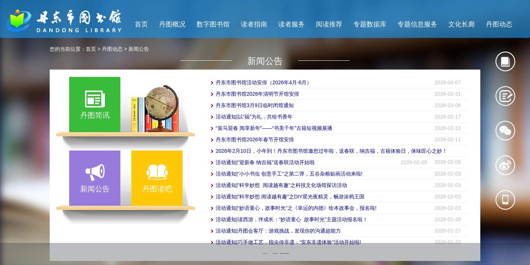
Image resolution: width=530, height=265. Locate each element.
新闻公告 (138, 49)
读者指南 (254, 24)
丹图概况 (172, 24)
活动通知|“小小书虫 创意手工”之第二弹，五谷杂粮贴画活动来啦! (289, 174)
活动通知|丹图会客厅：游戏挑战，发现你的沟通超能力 (278, 231)
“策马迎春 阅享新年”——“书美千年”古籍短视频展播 (274, 128)
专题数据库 (369, 24)
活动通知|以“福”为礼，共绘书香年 (254, 117)
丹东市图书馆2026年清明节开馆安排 (257, 94)
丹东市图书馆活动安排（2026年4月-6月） (264, 82)
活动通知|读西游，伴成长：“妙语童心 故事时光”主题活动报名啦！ (292, 219)
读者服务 (291, 24)
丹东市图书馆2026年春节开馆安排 (255, 139)
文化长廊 (461, 24)
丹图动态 (499, 24)
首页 (141, 24)
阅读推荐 (329, 24)
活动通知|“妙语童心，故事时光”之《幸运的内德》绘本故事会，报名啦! (296, 208)
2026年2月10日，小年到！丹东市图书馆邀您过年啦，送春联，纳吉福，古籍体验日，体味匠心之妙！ (331, 151)
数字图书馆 (213, 24)
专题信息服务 (417, 24)
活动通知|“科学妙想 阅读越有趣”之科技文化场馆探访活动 (281, 185)
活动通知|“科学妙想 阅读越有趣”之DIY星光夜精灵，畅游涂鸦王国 (290, 196)
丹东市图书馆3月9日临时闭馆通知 (255, 105)
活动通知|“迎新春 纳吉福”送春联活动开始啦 (265, 162)
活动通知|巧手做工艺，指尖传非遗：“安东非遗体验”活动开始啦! (288, 242)
